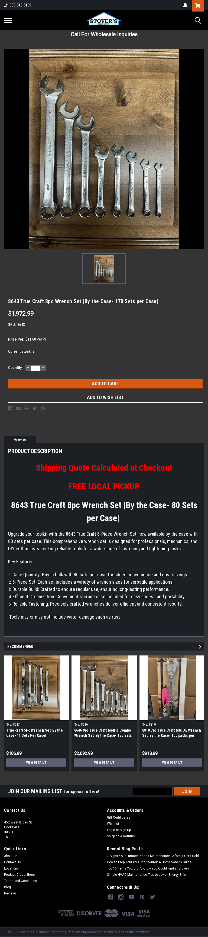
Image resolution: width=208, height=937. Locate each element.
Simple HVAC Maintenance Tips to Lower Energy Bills (146, 875)
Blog (7, 887)
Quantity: (15, 368)
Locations (11, 868)
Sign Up (125, 830)
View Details (36, 762)
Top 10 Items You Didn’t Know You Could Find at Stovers (148, 868)
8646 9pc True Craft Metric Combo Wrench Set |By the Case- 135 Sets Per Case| (103, 735)
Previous (193, 647)
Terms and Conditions (20, 881)
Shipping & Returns (121, 836)
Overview (20, 439)
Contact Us (12, 862)
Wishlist (113, 824)
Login (111, 830)
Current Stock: (21, 351)
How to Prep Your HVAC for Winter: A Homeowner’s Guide (149, 862)
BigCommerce (92, 931)
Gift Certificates (118, 817)
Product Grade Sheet (19, 875)
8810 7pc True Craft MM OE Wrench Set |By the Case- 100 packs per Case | (171, 735)
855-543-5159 (17, 5)
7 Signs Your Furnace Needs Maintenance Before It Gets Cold (153, 856)
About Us (11, 856)
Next (201, 647)
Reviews (10, 893)
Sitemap (58, 931)
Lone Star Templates (134, 931)
